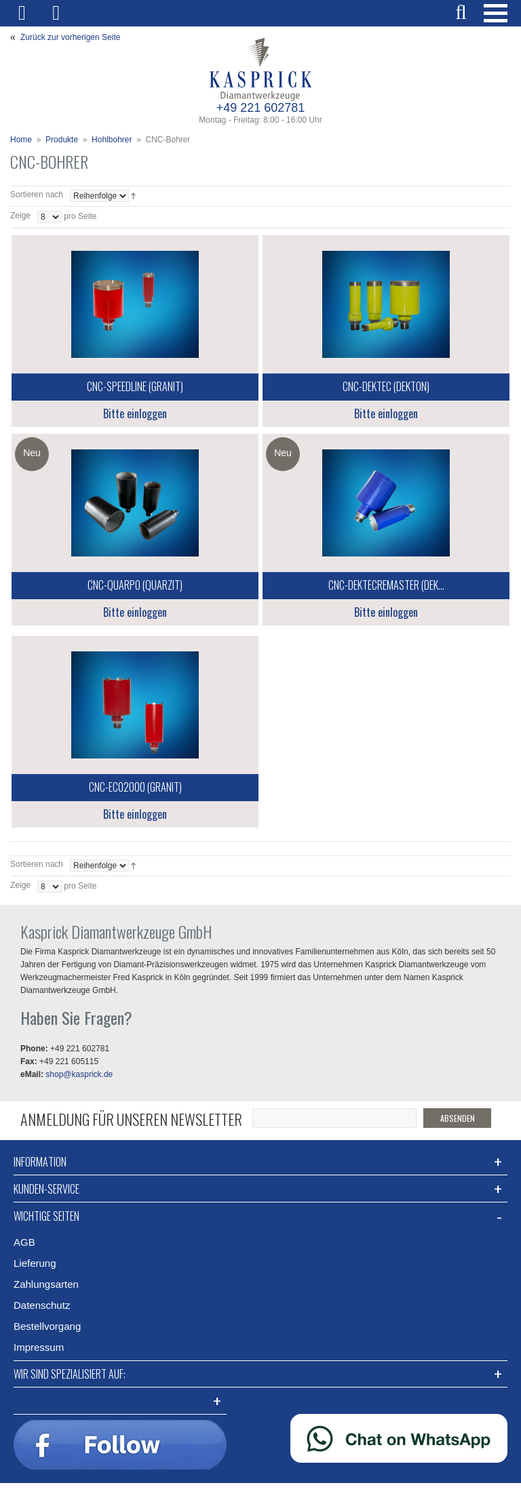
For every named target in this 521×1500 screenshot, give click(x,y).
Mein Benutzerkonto (27, 13)
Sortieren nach (36, 194)
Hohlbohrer (112, 139)
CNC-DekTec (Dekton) (386, 386)
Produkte (61, 139)
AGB (24, 1242)
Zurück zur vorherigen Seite (70, 37)
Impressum (39, 1347)
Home (21, 139)
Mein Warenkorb (63, 13)
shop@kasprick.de (79, 1074)
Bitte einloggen (135, 413)
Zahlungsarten (46, 1284)
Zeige (20, 215)
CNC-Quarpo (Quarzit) (135, 585)
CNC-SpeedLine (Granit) (135, 386)
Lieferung (35, 1263)
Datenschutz (42, 1305)
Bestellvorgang (47, 1326)
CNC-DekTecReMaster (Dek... (386, 585)
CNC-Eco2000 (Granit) (135, 787)
